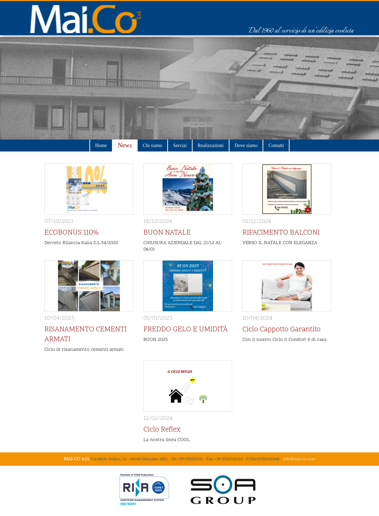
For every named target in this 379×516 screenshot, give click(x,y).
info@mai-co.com (299, 459)
